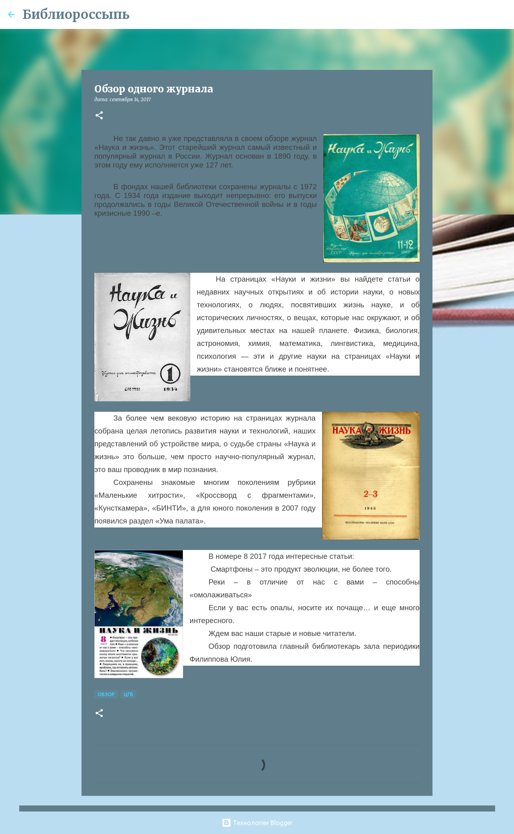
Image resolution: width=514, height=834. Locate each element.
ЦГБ (128, 694)
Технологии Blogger (257, 822)
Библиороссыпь (76, 14)
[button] (99, 115)
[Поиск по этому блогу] (465, 14)
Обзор (106, 694)
